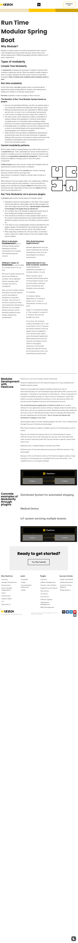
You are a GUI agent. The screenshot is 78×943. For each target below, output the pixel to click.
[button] (38, 4)
